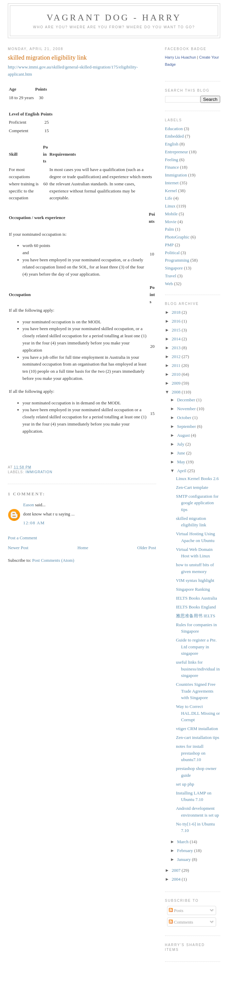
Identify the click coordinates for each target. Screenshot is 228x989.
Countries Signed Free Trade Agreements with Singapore (195, 691)
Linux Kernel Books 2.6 (197, 478)
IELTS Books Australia (196, 598)
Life (169, 198)
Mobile (171, 213)
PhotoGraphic (177, 236)
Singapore (174, 268)
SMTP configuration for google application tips (197, 503)
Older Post (146, 547)
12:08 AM (34, 522)
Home (82, 547)
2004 (177, 879)
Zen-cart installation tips (197, 737)
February (185, 850)
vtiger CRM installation (197, 728)
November (187, 408)
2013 (177, 347)
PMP (169, 244)
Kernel (171, 190)
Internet (172, 182)
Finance (172, 167)
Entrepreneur (176, 151)
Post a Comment (22, 537)
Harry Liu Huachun (180, 57)
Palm (169, 229)
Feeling (171, 159)
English (172, 143)
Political (172, 252)
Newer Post (18, 547)
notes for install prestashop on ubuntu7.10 (191, 753)
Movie (171, 221)
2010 (177, 374)
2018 (177, 312)
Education (174, 128)
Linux (170, 205)
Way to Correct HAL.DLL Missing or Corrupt (198, 713)
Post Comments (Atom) (53, 560)
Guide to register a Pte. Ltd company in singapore (196, 646)
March (183, 841)
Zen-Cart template (192, 487)
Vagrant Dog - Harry (114, 17)
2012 (177, 356)
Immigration (39, 472)
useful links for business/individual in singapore (198, 669)
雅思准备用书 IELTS (195, 615)
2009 (177, 383)
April (182, 470)
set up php (185, 784)
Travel (170, 275)
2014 (177, 338)
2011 (177, 365)
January (184, 859)
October (184, 417)
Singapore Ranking (193, 589)
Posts (176, 910)
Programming (177, 260)
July (181, 444)
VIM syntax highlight (195, 580)
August (184, 435)
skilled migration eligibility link (47, 57)
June (181, 452)
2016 (177, 321)
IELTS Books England (196, 606)
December (186, 399)
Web (169, 283)
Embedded (174, 136)
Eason (28, 504)
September (187, 426)
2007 (177, 870)
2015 (177, 330)
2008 (177, 392)
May (181, 461)
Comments (181, 922)
